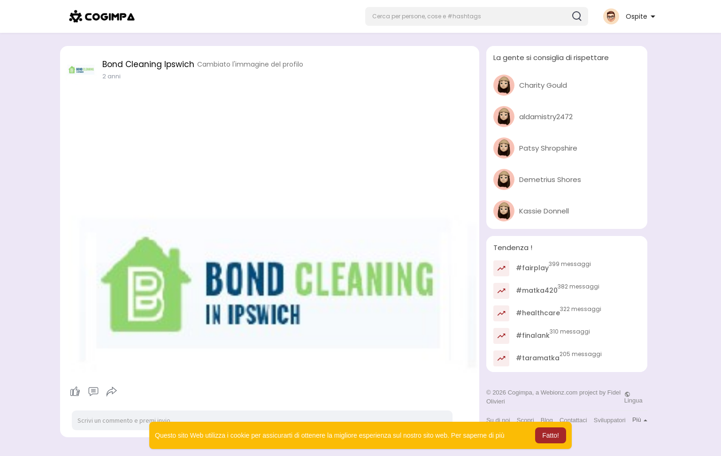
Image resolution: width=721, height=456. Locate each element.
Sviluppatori (610, 420)
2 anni (111, 76)
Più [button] (639, 419)
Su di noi (498, 420)
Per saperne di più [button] (478, 435)
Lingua (633, 397)
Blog (547, 420)
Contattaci (573, 420)
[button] (476, 16)
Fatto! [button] (550, 435)
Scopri (525, 420)
